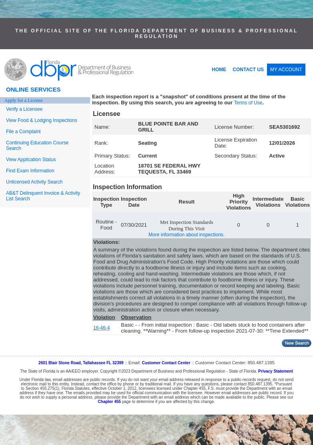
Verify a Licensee (24, 109)
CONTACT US (248, 69)
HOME (219, 69)
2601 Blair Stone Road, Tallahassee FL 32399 (81, 363)
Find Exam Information (30, 171)
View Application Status (31, 159)
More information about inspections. (186, 234)
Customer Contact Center (166, 363)
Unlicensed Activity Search (34, 182)
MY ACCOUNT (286, 69)
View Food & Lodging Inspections (41, 120)
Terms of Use (248, 103)
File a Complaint (23, 131)
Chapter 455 (109, 401)
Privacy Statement (275, 371)
